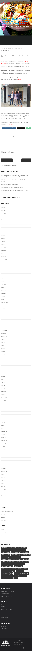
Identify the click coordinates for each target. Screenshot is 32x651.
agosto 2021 (3, 373)
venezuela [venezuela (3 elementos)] (11, 578)
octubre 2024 (3, 263)
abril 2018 (3, 456)
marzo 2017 (3, 486)
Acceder (2, 529)
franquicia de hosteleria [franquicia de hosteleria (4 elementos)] (6, 564)
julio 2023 (3, 309)
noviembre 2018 (4, 434)
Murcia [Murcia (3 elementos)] (11, 573)
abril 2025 (3, 244)
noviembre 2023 (4, 296)
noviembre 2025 (4, 223)
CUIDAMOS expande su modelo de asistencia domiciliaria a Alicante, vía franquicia (15, 180)
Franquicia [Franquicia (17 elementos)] (27, 561)
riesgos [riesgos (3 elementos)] (3, 578)
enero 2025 (3, 253)
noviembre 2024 (4, 260)
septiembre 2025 (4, 229)
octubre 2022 (3, 333)
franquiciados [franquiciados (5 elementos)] (4, 566)
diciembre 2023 (4, 293)
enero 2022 (3, 361)
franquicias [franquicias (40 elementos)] (14, 568)
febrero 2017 (3, 490)
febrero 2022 (3, 358)
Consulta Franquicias (24, 76)
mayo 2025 (3, 241)
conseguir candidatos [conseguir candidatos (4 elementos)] (6, 554)
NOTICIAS (5, 50)
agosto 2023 (3, 306)
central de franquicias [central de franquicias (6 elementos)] (6, 552)
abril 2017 (3, 483)
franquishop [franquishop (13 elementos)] (20, 568)
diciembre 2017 (4, 462)
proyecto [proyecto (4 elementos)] (13, 576)
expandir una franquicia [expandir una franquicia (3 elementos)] (16, 557)
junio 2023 (3, 312)
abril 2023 (3, 318)
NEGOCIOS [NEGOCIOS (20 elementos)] (16, 573)
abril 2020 (3, 394)
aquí (27, 121)
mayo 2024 (3, 278)
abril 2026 (3, 207)
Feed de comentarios (5, 536)
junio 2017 (3, 477)
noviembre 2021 (4, 364)
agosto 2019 (3, 407)
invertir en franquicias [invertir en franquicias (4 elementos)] (11, 571)
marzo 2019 (3, 422)
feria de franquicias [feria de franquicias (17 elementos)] (10, 561)
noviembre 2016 (4, 499)
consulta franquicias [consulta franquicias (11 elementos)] (15, 554)
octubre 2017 (3, 468)
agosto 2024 (3, 269)
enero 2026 (3, 217)
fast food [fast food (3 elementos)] (3, 561)
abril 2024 (3, 281)
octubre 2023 (3, 299)
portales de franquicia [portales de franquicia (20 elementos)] (6, 576)
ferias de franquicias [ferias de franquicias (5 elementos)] (19, 561)
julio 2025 (3, 235)
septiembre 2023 (4, 302)
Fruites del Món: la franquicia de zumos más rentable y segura (13, 187)
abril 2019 (3, 419)
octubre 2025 (3, 226)
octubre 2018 (3, 437)
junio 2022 (3, 345)
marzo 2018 (3, 459)
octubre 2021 (3, 367)
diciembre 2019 (4, 398)
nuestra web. (10, 124)
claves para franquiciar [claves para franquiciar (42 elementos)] (15, 552)
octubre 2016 (3, 502)
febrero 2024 (3, 287)
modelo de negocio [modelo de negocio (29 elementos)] (20, 571)
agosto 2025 (3, 232)
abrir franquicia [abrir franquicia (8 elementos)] (4, 547)
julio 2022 (3, 342)
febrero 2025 (3, 250)
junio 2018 (3, 450)
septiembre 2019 (4, 404)
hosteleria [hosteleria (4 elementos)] (25, 568)
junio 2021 (3, 379)
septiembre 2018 (4, 440)
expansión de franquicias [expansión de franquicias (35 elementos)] (6, 559)
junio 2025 (3, 238)
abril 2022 (3, 352)
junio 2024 (3, 275)
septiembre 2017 (4, 471)
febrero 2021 (3, 391)
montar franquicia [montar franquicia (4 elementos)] (5, 573)
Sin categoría (3, 520)
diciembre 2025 (4, 220)
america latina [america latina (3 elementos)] (23, 547)
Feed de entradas (4, 533)
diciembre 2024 (4, 256)
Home (2, 26)
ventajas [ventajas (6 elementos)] (15, 578)
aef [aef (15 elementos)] (18, 547)
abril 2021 (3, 385)
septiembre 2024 (4, 266)
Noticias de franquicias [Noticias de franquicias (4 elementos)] (24, 573)
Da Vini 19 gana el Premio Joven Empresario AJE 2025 (11, 184)
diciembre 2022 (4, 327)
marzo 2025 (3, 247)
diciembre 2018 (4, 431)
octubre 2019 (3, 401)
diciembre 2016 (4, 496)
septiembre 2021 (4, 370)
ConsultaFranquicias (18, 48)
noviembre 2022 (4, 330)
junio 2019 (3, 413)
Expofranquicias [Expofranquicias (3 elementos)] (26, 559)
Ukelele (19, 79)
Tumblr (11, 152)
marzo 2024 (3, 284)
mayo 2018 (3, 453)
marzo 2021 (3, 388)
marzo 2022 (3, 355)
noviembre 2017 (4, 465)
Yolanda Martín (16, 137)
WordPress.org (4, 539)
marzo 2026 (3, 210)
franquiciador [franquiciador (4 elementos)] (14, 564)
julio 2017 (3, 474)
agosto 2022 (3, 339)
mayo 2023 (3, 315)
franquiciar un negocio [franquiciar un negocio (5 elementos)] (6, 568)
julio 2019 (3, 410)
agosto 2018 (3, 444)
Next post (25, 160)
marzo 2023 (3, 321)
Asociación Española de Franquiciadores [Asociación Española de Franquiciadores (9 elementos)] (18, 550)
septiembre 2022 (4, 336)
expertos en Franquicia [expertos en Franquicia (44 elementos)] (17, 559)
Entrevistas (3, 514)
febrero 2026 (3, 214)
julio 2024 (3, 272)
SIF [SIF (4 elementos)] (6, 578)
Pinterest (4, 152)
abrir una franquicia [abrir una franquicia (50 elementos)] (12, 547)
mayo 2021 (3, 382)
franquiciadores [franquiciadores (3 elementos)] (22, 564)
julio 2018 (3, 447)
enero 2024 (3, 290)
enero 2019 (3, 428)
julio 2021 (3, 376)
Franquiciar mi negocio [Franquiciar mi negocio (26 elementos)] (18, 566)
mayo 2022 (3, 348)
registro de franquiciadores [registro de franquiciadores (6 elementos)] (22, 576)
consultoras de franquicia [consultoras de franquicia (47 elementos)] (25, 554)
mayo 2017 (3, 480)
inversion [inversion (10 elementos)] (3, 571)
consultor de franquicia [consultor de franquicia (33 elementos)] (6, 557)
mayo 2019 (3, 416)
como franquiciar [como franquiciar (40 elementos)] (25, 552)
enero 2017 (3, 493)
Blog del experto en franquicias (7, 511)
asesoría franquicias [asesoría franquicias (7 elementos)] (5, 550)
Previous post (7, 160)
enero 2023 (3, 324)
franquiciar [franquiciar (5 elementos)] (11, 566)
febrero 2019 (3, 425)
